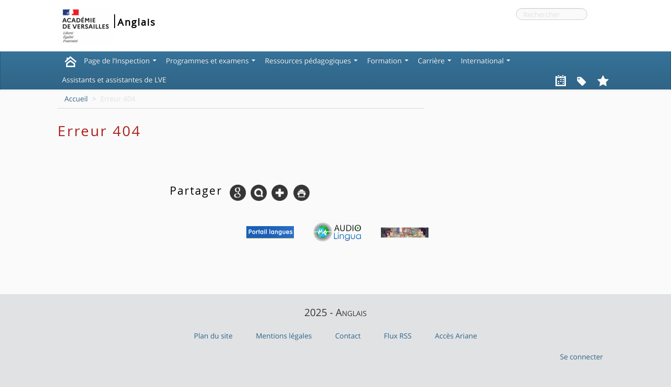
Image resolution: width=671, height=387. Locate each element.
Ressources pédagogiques (311, 61)
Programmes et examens (210, 61)
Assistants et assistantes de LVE (114, 80)
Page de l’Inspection (120, 61)
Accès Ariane (456, 336)
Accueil (76, 99)
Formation (387, 61)
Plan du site (213, 336)
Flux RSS (397, 336)
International (485, 61)
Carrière (434, 61)
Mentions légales (284, 336)
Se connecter (581, 357)
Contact (348, 336)
